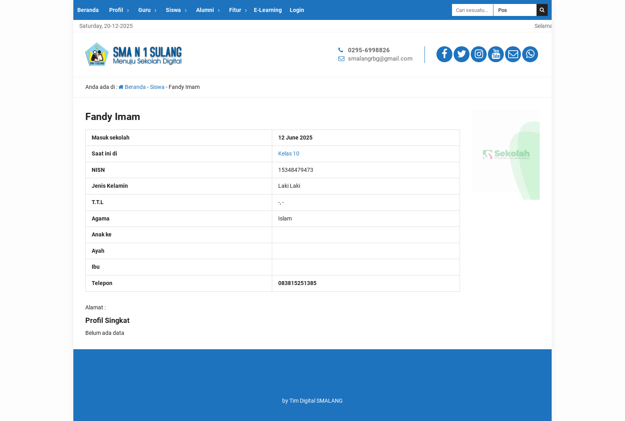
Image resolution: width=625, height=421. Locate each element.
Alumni (205, 10)
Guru (144, 10)
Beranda (88, 10)
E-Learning (268, 10)
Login (297, 10)
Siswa (173, 10)
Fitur (235, 10)
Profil (116, 10)
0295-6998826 (369, 50)
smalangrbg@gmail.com (380, 58)
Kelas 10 (288, 153)
